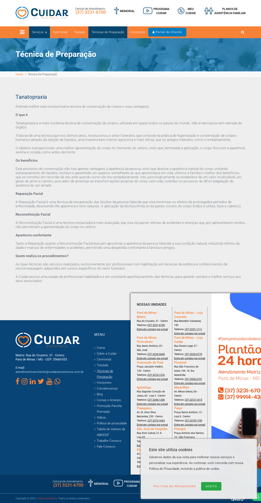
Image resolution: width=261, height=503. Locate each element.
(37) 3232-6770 (193, 354)
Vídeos (101, 417)
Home (19, 74)
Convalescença (107, 388)
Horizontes (137, 32)
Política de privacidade (112, 423)
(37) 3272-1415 (193, 399)
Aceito (211, 486)
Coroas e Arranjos (109, 400)
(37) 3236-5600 (156, 354)
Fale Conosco (106, 446)
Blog (100, 394)
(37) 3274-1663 (156, 420)
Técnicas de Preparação (107, 32)
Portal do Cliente (167, 32)
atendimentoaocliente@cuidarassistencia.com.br (50, 372)
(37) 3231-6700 (91, 12)
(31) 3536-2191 (193, 379)
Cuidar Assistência (46, 498)
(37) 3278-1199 (193, 420)
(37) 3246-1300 (156, 399)
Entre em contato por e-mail (152, 329)
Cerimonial (60, 32)
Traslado (79, 32)
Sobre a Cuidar (107, 353)
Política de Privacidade (174, 486)
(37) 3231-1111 (193, 329)
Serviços (38, 32)
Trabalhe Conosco (109, 441)
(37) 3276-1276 (156, 375)
